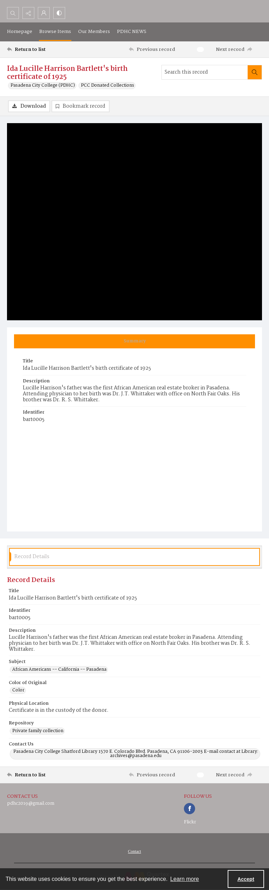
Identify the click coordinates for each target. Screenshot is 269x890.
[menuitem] (134, 851)
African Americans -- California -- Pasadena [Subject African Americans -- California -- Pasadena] (59, 669)
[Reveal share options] (28, 13)
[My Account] (43, 13)
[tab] (134, 341)
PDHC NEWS (131, 31)
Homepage (19, 31)
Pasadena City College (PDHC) (43, 85)
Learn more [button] (184, 879)
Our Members (94, 31)
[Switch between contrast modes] (59, 13)
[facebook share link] (189, 808)
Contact (134, 851)
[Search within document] (255, 72)
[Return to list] (40, 49)
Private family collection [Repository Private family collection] (37, 731)
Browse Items (55, 31)
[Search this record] (205, 72)
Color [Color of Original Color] (18, 690)
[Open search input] (13, 13)
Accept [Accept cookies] (245, 879)
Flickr (190, 822)
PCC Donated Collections (107, 85)
